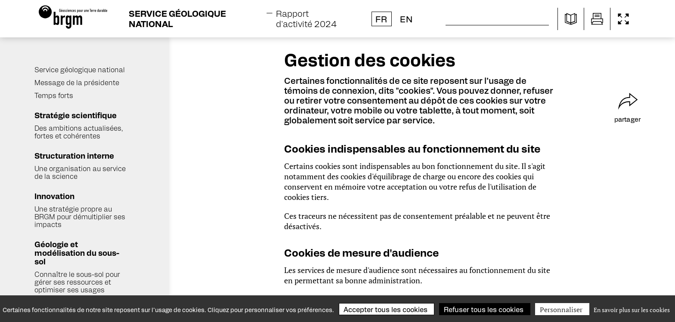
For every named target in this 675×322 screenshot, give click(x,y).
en (406, 19)
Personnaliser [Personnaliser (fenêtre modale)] (561, 309)
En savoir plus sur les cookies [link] (632, 310)
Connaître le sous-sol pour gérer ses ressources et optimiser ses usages (77, 282)
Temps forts (53, 95)
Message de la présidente (76, 82)
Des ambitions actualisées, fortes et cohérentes (78, 131)
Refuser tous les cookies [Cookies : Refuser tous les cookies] (483, 309)
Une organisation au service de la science (80, 172)
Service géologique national (79, 69)
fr (381, 19)
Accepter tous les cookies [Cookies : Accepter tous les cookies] (385, 309)
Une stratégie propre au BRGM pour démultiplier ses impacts (79, 216)
